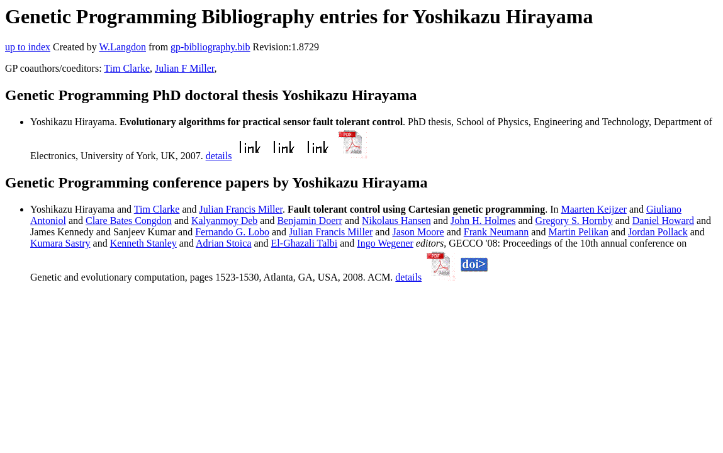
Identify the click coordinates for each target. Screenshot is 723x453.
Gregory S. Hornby (574, 220)
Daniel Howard (663, 220)
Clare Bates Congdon (129, 220)
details (219, 155)
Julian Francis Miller (241, 209)
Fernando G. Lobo (232, 231)
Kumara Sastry (60, 243)
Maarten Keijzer (594, 209)
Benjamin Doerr (309, 220)
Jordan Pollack (658, 231)
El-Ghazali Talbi (304, 243)
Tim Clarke (127, 68)
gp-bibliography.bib (210, 47)
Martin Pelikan (578, 231)
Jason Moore (418, 231)
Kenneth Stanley (143, 243)
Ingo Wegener (385, 243)
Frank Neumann (496, 231)
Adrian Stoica (223, 243)
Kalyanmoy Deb (224, 220)
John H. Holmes (483, 220)
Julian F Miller (184, 68)
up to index (27, 47)
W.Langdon (122, 47)
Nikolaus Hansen (396, 220)
